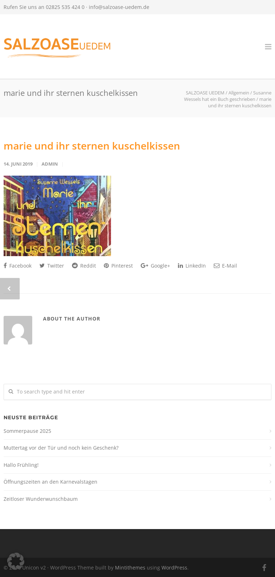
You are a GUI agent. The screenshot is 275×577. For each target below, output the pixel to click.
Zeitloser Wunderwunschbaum (41, 498)
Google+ (155, 265)
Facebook (18, 265)
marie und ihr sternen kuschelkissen (92, 145)
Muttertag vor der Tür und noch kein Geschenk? (61, 447)
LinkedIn (192, 265)
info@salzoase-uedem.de (119, 7)
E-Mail (225, 265)
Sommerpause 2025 (27, 430)
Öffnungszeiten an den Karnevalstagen (50, 481)
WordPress (174, 567)
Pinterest (118, 265)
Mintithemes (130, 567)
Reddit (84, 265)
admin (50, 164)
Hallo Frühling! (21, 464)
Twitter (51, 265)
